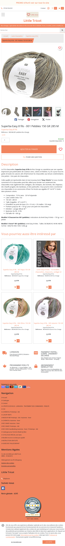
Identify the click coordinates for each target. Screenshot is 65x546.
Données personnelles (8, 466)
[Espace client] (48, 8)
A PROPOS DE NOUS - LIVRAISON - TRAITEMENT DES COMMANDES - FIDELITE (25, 406)
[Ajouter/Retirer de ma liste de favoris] (60, 149)
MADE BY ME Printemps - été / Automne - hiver (16, 418)
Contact (43, 8)
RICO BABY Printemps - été (10, 426)
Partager (19, 119)
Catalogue (5, 400)
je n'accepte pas (16, 542)
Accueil (6, 36)
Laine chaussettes (17, 36)
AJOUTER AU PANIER (29, 149)
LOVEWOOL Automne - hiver (10, 420)
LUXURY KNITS (6, 415)
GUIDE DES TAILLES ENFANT (10, 443)
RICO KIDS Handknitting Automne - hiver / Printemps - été (19, 429)
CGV (3, 409)
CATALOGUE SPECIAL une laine (11, 435)
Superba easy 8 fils (32, 36)
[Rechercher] (62, 30)
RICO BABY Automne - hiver (10, 423)
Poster (46, 119)
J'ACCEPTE (49, 542)
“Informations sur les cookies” (29, 535)
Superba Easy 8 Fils (9, 129)
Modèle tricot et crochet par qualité (13, 438)
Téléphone (5, 479)
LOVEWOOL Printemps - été (10, 412)
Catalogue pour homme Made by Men (13, 432)
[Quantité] (5, 140)
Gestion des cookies (7, 463)
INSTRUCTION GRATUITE (9, 440)
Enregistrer (33, 119)
